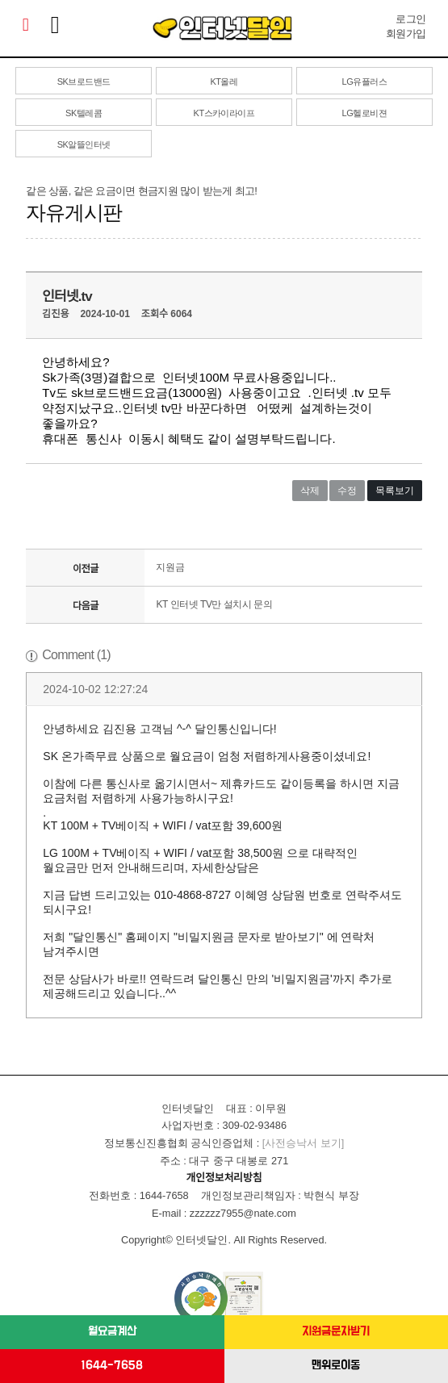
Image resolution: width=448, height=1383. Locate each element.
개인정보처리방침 (224, 1178)
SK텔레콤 (83, 113)
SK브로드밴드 (84, 81)
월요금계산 (112, 1332)
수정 (347, 490)
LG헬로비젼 (364, 113)
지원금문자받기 (336, 1332)
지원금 (170, 567)
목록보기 (394, 490)
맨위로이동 (336, 1366)
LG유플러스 (364, 81)
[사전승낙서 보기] (303, 1143)
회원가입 (405, 33)
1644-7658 (112, 1366)
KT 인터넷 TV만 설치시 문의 (214, 604)
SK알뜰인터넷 (84, 144)
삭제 (310, 490)
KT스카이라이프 (224, 113)
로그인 (410, 19)
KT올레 (223, 81)
